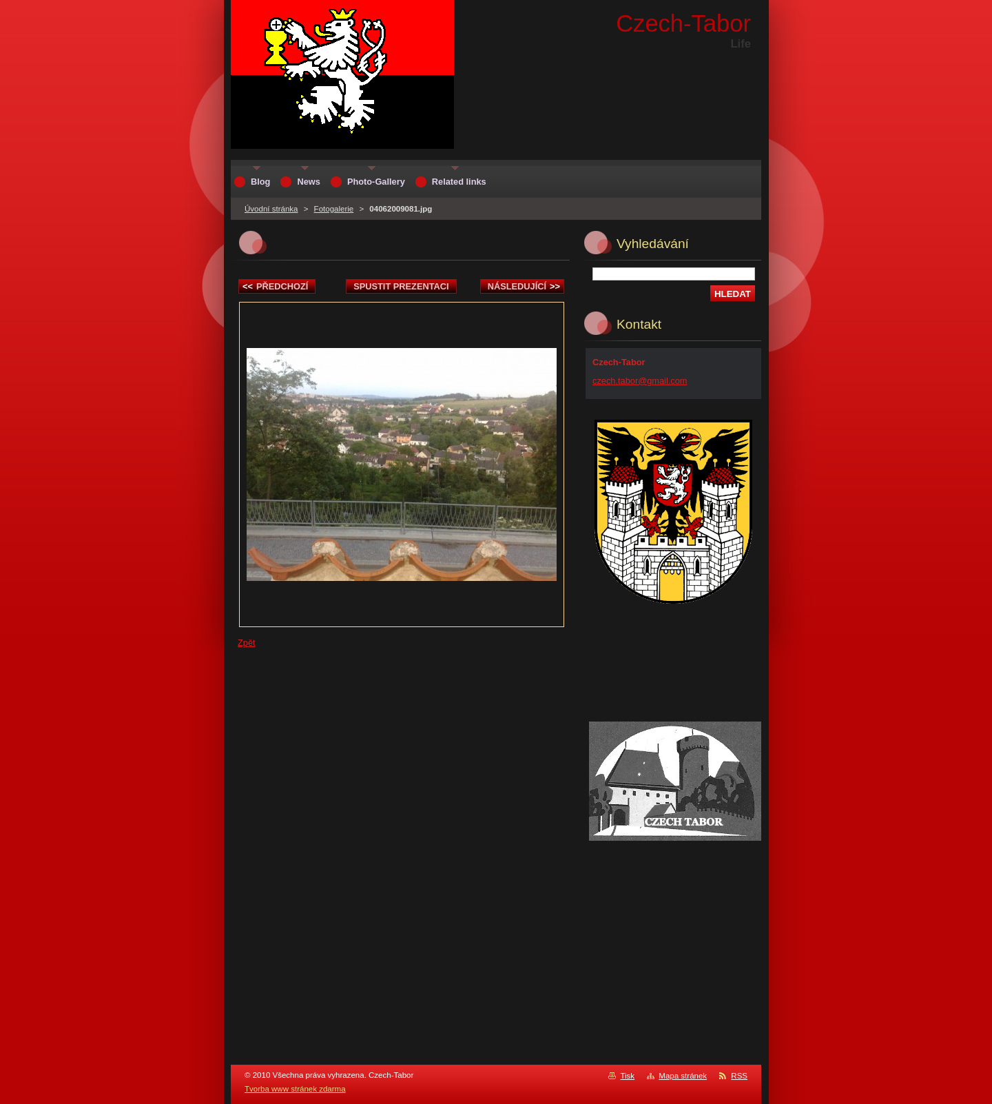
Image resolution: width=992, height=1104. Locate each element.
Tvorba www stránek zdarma (295, 1089)
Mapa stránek (683, 1076)
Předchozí (275, 286)
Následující (524, 286)
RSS (739, 1076)
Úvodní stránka (271, 209)
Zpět (247, 642)
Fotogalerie (334, 209)
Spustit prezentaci (400, 286)
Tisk (627, 1076)
